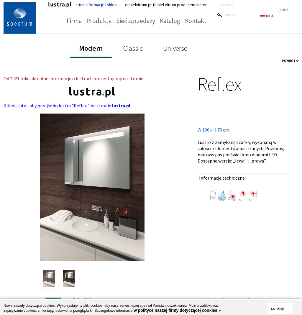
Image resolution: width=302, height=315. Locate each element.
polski (267, 16)
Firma (74, 21)
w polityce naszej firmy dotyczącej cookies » (177, 310)
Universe (175, 48)
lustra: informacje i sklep (82, 5)
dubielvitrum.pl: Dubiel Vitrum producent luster (166, 4)
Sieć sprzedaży (135, 21)
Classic (133, 48)
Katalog (170, 21)
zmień (284, 10)
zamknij (277, 308)
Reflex (220, 84)
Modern (91, 48)
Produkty (98, 21)
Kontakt (195, 21)
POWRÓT (289, 61)
